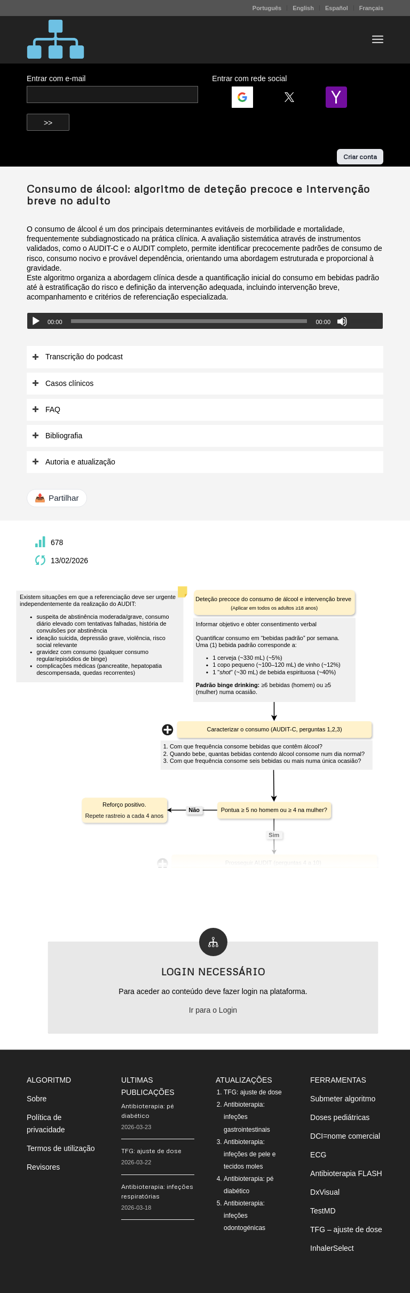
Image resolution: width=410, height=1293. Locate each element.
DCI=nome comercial (345, 1136)
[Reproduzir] (35, 321)
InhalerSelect (332, 1248)
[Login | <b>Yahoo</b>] (341, 97)
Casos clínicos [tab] (62, 383)
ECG (318, 1154)
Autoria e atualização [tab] (73, 462)
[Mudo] (342, 321)
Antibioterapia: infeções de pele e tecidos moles (249, 1154)
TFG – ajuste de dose (346, 1229)
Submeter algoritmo (342, 1098)
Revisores (43, 1167)
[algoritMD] (55, 39)
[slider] (189, 321)
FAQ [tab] (46, 409)
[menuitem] (267, 8)
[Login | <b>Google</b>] (247, 97)
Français (371, 8)
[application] (205, 321)
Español (336, 8)
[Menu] (377, 39)
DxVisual (325, 1192)
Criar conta (360, 157)
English (303, 8)
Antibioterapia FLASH (346, 1173)
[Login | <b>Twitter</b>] (294, 97)
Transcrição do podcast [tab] (77, 356)
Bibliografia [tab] (57, 435)
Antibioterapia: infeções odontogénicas (244, 1216)
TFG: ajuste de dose (151, 1151)
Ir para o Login (213, 1010)
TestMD (322, 1211)
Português (267, 8)
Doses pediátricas (339, 1117)
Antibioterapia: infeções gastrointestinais (247, 1117)
